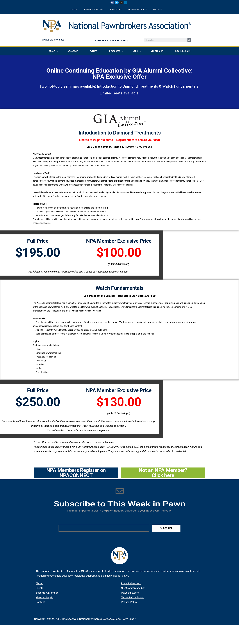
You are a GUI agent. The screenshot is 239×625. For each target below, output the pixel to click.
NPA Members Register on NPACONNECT (76, 472)
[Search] (189, 40)
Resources (116, 51)
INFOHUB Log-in (182, 51)
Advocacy (74, 51)
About (53, 51)
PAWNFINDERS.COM (93, 9)
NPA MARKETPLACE (137, 9)
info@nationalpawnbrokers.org (111, 40)
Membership (158, 51)
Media (136, 51)
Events (95, 51)
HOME (74, 9)
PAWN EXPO (115, 9)
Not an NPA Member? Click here (163, 472)
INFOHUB (157, 9)
